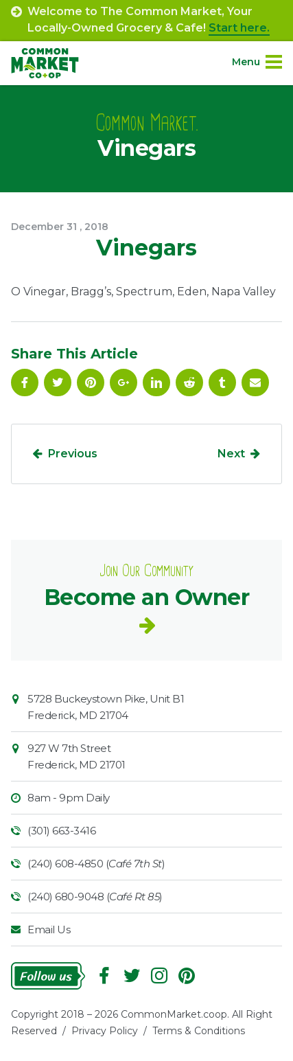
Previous (72, 453)
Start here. (239, 27)
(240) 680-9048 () (95, 896)
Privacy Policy (104, 1031)
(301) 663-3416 (61, 830)
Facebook (24, 382)
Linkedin (156, 382)
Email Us (48, 929)
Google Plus (123, 382)
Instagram (159, 976)
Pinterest (90, 382)
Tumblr (222, 382)
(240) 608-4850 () (96, 863)
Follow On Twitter (57, 382)
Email (255, 382)
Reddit (189, 382)
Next (231, 453)
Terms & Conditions (198, 1031)
